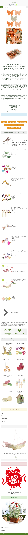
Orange (15, 124)
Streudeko (5, 122)
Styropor (3, 416)
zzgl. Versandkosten (12, 322)
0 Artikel (3, 533)
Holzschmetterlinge (22, 122)
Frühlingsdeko (3, 8)
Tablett (3, 413)
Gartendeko (4, 532)
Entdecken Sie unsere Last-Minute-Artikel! (14, 493)
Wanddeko (4, 528)
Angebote (14, 426)
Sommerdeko (8, 124)
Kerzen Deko (4, 525)
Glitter (3, 420)
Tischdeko (4, 530)
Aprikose (22, 124)
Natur (3, 415)
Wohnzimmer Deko (5, 527)
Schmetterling (13, 122)
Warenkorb (23, 1)
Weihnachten (4, 418)
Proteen (3, 412)
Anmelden (14, 2)
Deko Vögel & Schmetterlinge (9, 8)
